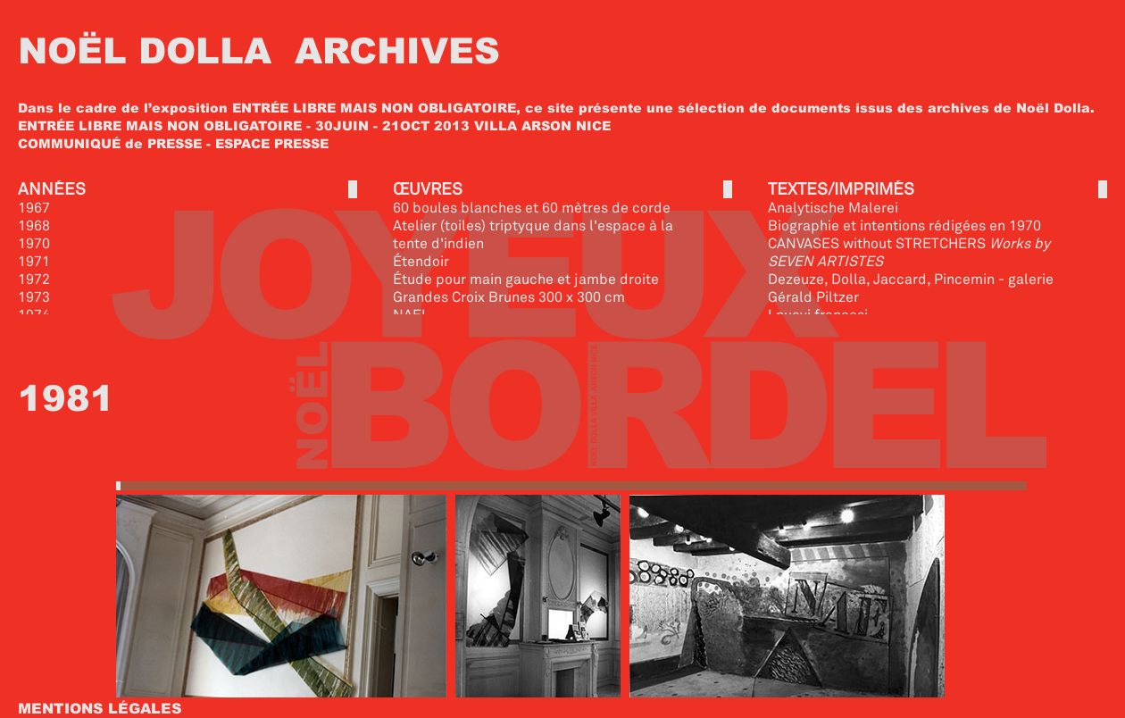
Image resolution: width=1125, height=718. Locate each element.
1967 (34, 207)
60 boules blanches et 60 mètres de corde (532, 207)
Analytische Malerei (833, 207)
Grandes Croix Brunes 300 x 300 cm (509, 296)
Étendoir (421, 261)
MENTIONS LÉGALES (100, 707)
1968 (34, 225)
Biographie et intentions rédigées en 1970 (904, 225)
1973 (34, 296)
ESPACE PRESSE (272, 143)
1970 (34, 243)
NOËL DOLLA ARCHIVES (259, 49)
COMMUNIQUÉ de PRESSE (110, 143)
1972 (34, 279)
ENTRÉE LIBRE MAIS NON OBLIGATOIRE (374, 107)
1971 (34, 261)
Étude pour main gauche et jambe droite (526, 279)
